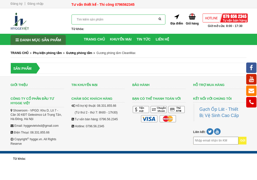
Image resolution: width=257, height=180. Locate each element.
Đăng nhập (35, 3)
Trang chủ (94, 39)
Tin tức (144, 39)
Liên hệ (162, 39)
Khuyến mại (121, 39)
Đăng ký (17, 3)
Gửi (242, 140)
